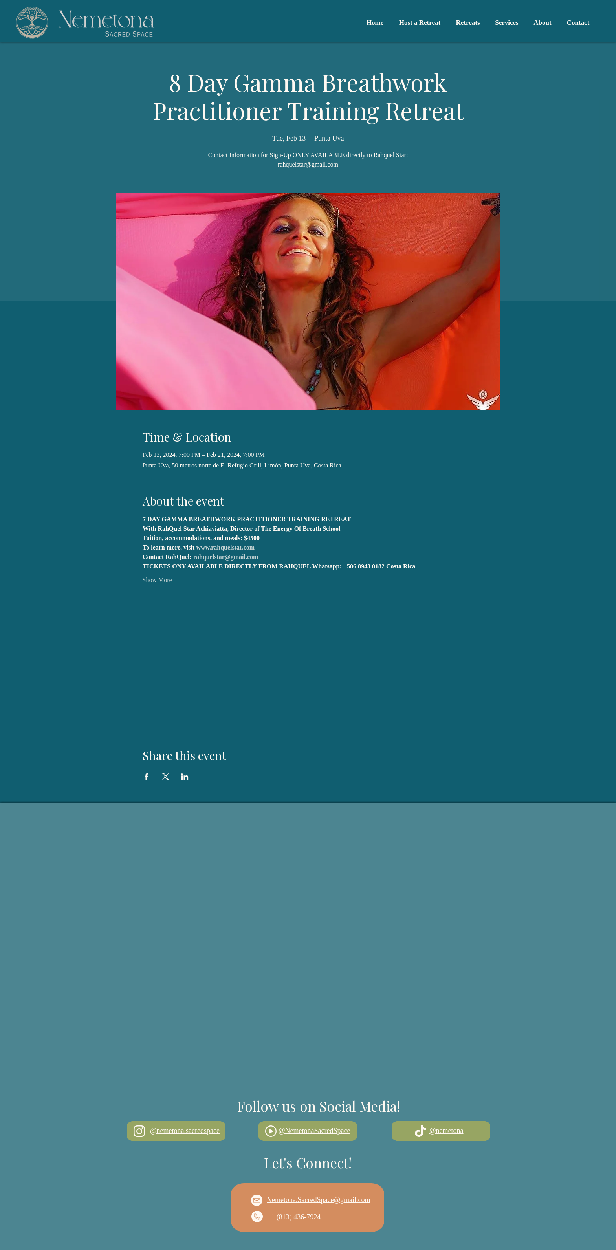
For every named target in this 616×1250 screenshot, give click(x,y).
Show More (157, 580)
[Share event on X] (165, 776)
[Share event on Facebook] (146, 776)
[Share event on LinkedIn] (185, 776)
